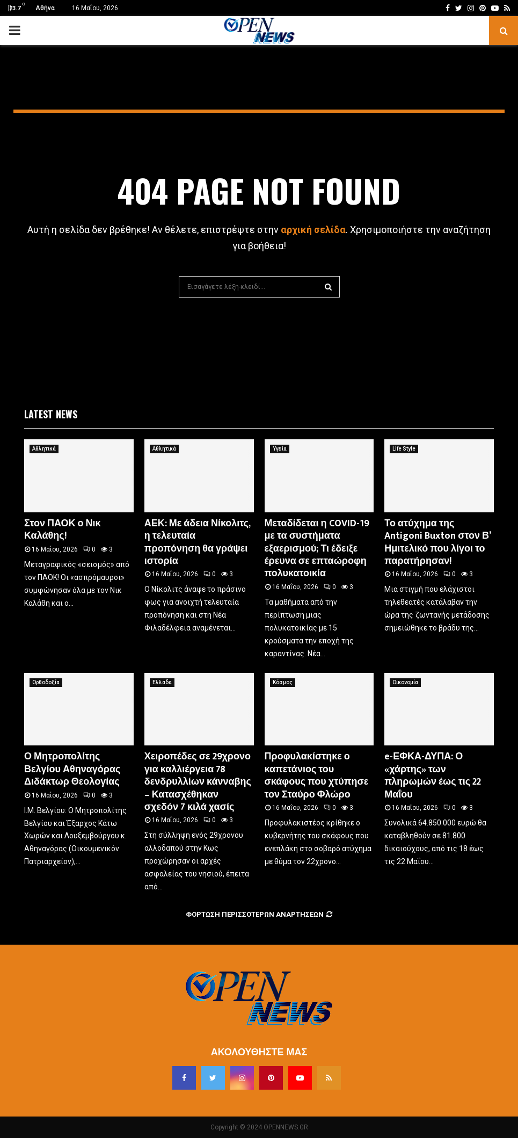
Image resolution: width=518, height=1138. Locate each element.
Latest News (50, 414)
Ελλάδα (162, 682)
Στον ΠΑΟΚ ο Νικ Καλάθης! (62, 530)
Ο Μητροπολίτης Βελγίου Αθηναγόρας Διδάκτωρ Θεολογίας (72, 769)
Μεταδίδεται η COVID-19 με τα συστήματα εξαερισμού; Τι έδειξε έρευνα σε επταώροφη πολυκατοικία (317, 549)
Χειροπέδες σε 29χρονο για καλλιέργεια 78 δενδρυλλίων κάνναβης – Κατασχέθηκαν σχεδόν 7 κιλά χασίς (197, 782)
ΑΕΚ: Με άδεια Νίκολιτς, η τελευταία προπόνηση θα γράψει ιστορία (197, 542)
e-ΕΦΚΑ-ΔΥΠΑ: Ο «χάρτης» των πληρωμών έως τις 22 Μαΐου (432, 775)
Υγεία (280, 449)
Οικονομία (405, 682)
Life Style (403, 449)
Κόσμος (283, 682)
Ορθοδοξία (46, 682)
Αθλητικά (44, 449)
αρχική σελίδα (313, 229)
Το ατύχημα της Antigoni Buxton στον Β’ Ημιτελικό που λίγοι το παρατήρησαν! (437, 542)
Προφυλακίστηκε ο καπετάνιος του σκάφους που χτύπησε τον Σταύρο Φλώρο (317, 775)
